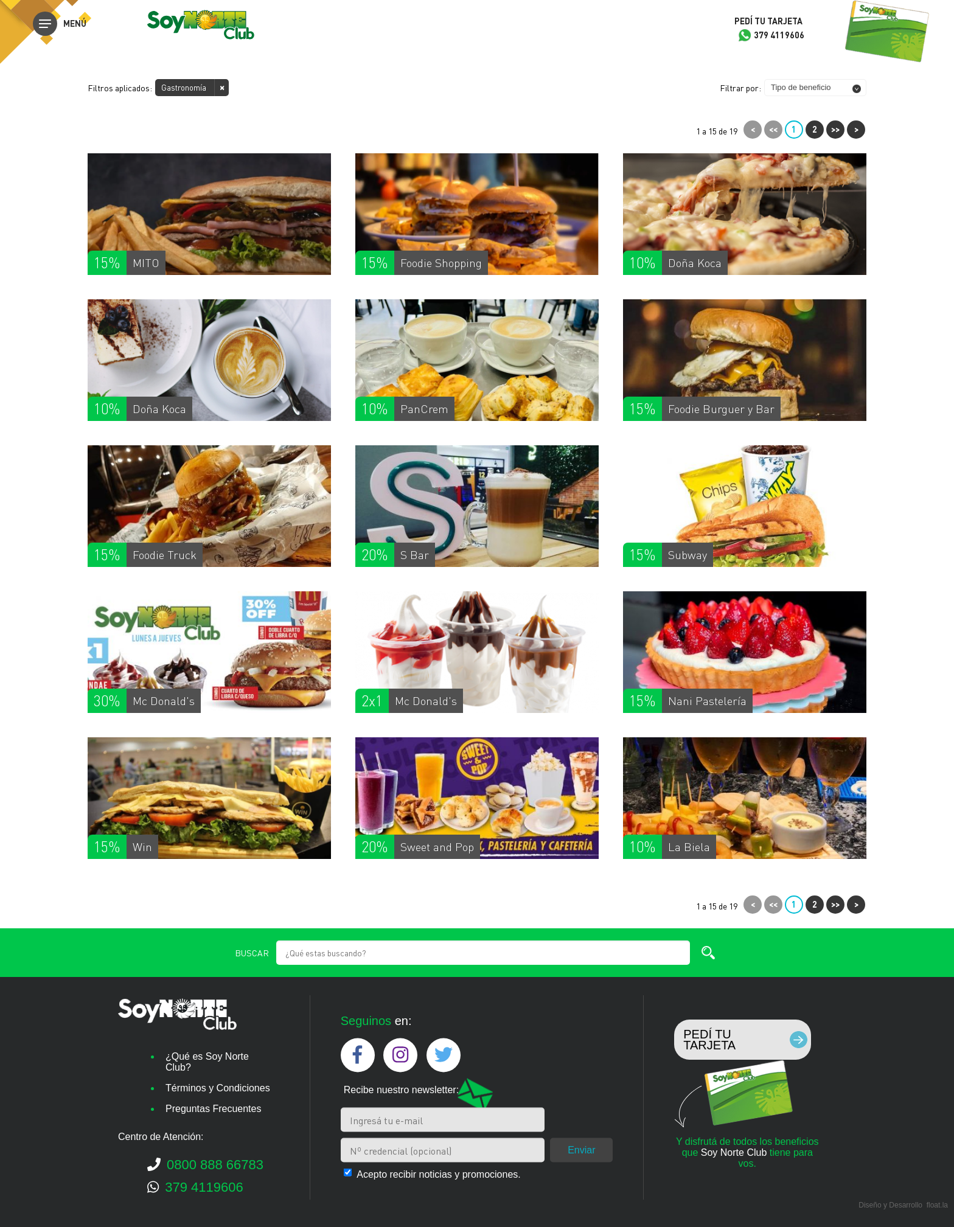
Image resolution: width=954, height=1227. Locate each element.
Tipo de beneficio (801, 87)
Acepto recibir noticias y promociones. (438, 1174)
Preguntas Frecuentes (213, 1109)
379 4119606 (195, 1187)
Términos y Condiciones (217, 1088)
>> (835, 128)
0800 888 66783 (205, 1164)
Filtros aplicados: (120, 87)
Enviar (581, 1150)
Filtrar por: (740, 87)
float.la (937, 1205)
